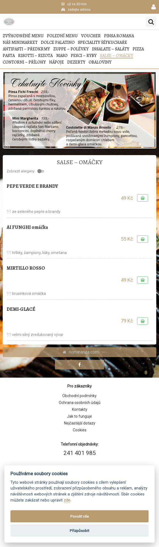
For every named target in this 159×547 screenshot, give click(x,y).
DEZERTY (76, 62)
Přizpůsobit (79, 530)
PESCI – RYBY (84, 55)
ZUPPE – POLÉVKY (71, 49)
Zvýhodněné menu (23, 36)
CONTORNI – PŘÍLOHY (24, 62)
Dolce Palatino (58, 42)
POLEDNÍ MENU (62, 36)
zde (67, 500)
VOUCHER (91, 36)
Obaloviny (100, 62)
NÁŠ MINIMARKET (20, 42)
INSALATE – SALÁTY (110, 49)
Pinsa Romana (119, 36)
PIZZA (138, 49)
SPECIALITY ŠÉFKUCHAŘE (102, 42)
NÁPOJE (56, 62)
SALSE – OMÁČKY (116, 55)
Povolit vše (79, 516)
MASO (62, 55)
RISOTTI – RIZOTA (35, 55)
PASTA (9, 55)
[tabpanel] (79, 110)
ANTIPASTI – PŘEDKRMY (26, 49)
